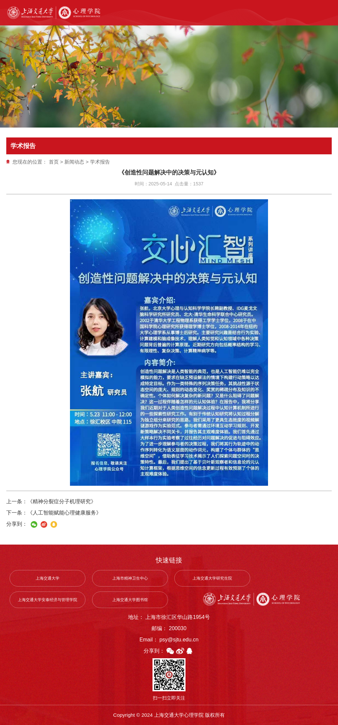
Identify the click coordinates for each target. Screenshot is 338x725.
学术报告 (100, 162)
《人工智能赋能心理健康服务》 (64, 512)
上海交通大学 (47, 578)
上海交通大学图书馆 (130, 599)
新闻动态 (74, 162)
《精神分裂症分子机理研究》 (61, 501)
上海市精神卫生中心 (130, 578)
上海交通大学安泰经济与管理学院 (47, 599)
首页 (54, 162)
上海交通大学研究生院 (212, 578)
